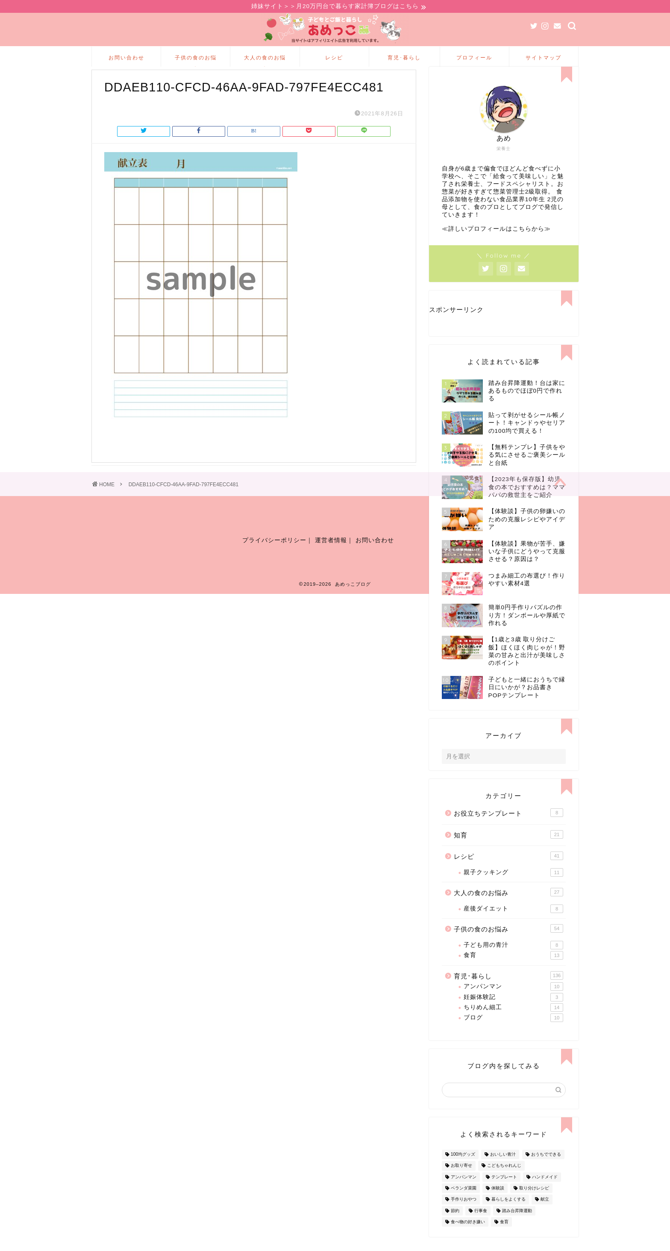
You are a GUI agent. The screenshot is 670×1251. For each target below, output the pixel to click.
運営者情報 (331, 558)
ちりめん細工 (513, 1021)
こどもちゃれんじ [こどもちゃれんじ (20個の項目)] (504, 1180)
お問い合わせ (126, 59)
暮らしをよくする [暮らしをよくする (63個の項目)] (508, 1213)
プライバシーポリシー (274, 558)
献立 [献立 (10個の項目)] (545, 1213)
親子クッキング (513, 886)
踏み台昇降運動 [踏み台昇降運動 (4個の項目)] (517, 1224)
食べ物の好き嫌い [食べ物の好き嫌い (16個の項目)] (468, 1235)
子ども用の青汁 (513, 959)
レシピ (334, 59)
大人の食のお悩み (265, 62)
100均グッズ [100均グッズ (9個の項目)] (463, 1168)
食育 (513, 969)
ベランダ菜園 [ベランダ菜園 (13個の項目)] (463, 1202)
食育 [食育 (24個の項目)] (504, 1235)
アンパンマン (513, 1000)
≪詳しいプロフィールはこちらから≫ (496, 243)
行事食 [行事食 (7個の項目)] (480, 1224)
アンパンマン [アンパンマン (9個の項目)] (463, 1191)
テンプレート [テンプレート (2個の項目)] (504, 1191)
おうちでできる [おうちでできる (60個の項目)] (546, 1168)
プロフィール (474, 59)
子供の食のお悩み (196, 62)
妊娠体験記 (513, 1011)
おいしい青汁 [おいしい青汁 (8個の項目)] (503, 1168)
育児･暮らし (404, 59)
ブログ (513, 1032)
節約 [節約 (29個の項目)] (455, 1224)
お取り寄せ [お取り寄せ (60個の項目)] (461, 1180)
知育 (508, 848)
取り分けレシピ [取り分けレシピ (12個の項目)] (534, 1202)
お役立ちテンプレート (508, 826)
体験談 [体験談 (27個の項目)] (497, 1202)
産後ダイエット (513, 923)
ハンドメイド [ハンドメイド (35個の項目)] (545, 1191)
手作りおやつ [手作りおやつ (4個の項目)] (463, 1213)
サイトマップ (543, 59)
